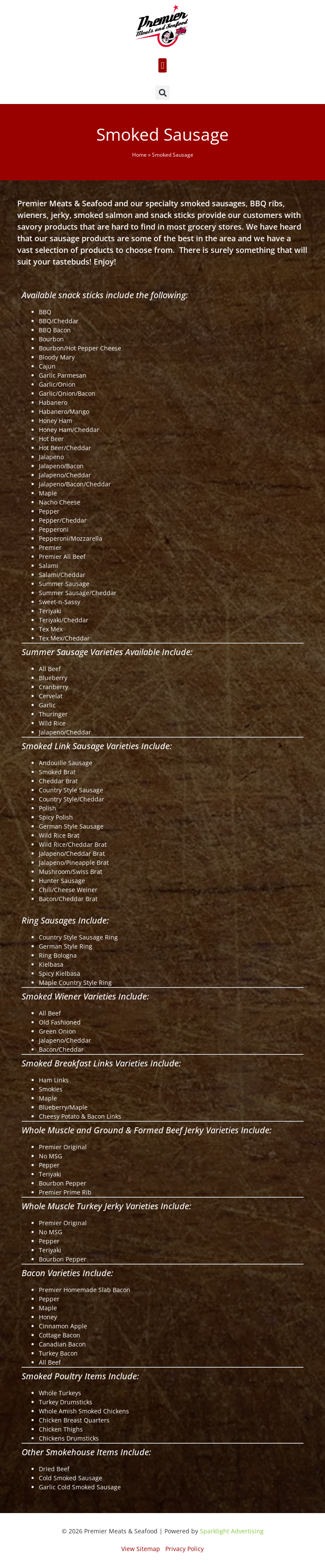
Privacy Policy (184, 1549)
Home (139, 154)
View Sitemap (140, 1549)
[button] (162, 65)
